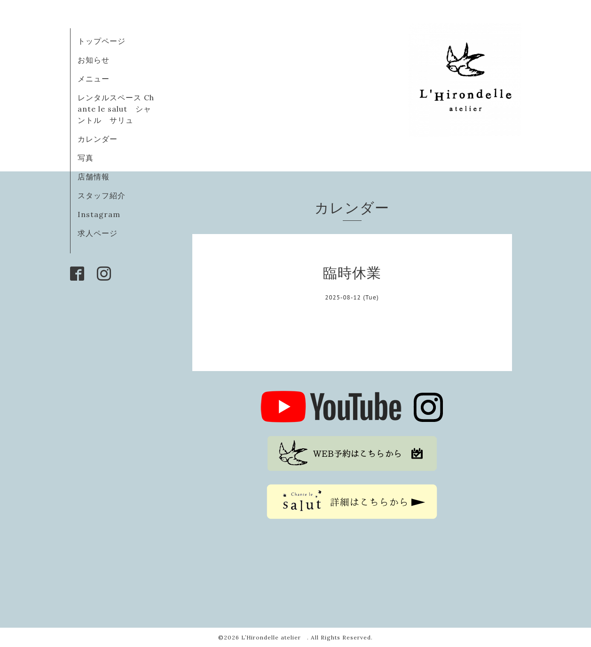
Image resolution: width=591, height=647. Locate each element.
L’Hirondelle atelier (274, 637)
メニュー (94, 78)
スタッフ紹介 (102, 195)
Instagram (99, 214)
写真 (86, 157)
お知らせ (94, 60)
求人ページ (98, 233)
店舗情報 (94, 176)
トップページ (102, 41)
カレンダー (98, 139)
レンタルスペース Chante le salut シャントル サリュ (116, 109)
